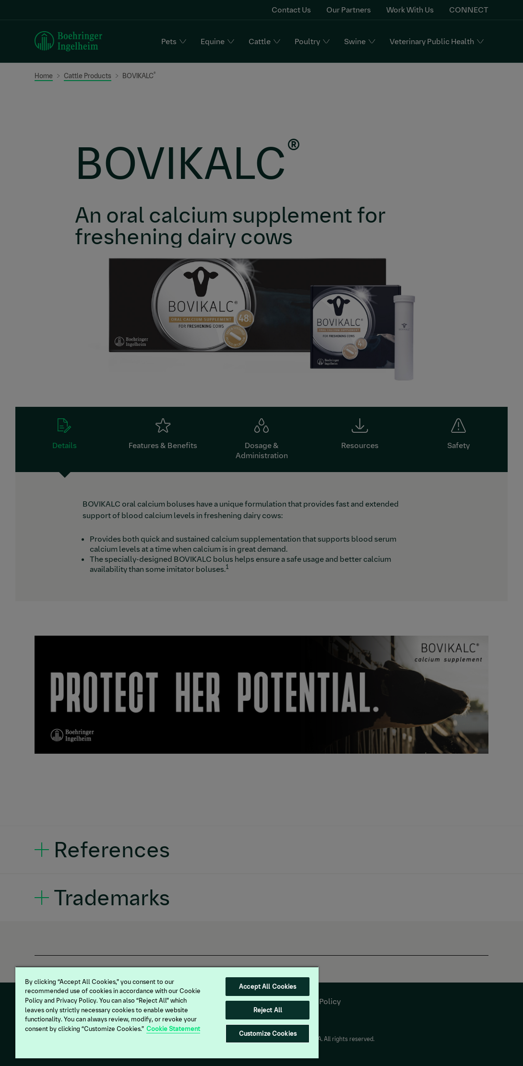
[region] (167, 1012)
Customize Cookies (268, 1034)
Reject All (267, 1010)
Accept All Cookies (267, 987)
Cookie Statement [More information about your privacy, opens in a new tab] (173, 1029)
